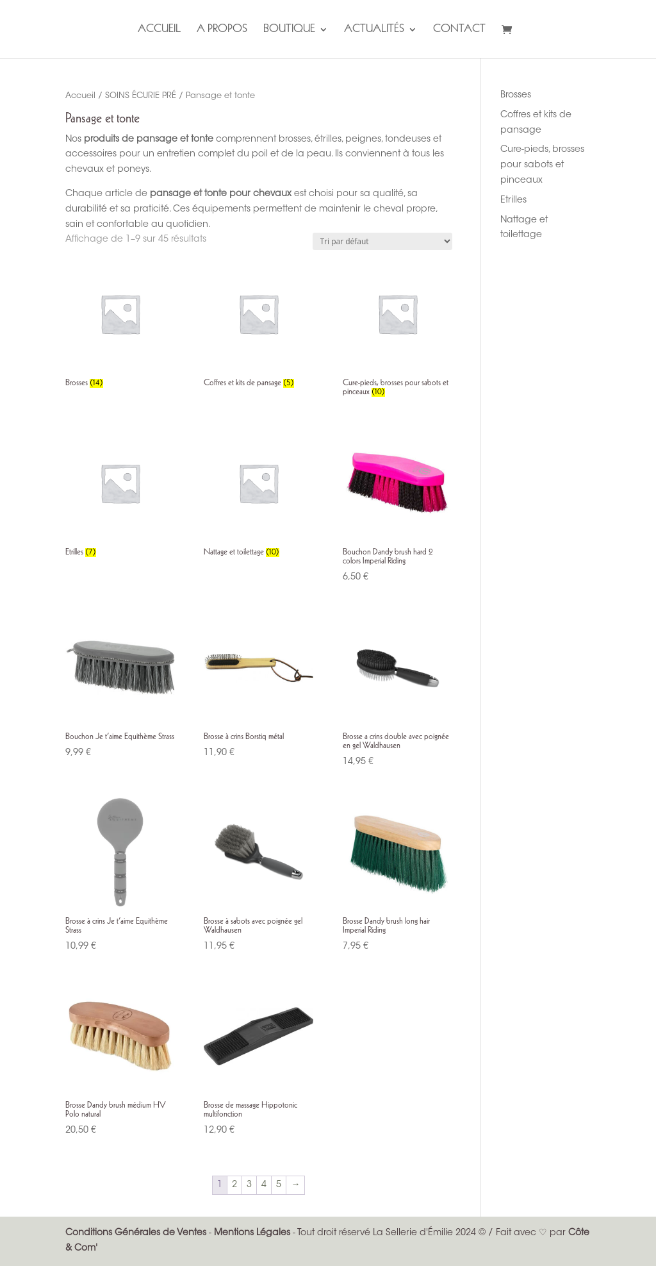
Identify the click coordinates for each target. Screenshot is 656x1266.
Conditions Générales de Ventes (135, 1233)
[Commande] (382, 241)
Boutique (289, 30)
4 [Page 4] (263, 1185)
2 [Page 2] (234, 1185)
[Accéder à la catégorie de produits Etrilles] (120, 495)
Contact (459, 30)
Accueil (159, 30)
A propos (222, 30)
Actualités (374, 30)
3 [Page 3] (249, 1185)
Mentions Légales (252, 1233)
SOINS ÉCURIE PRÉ (140, 96)
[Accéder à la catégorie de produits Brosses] (120, 325)
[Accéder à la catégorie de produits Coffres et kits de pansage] (258, 325)
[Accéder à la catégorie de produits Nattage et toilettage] (258, 495)
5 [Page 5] (278, 1185)
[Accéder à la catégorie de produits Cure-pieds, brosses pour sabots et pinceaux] (397, 330)
